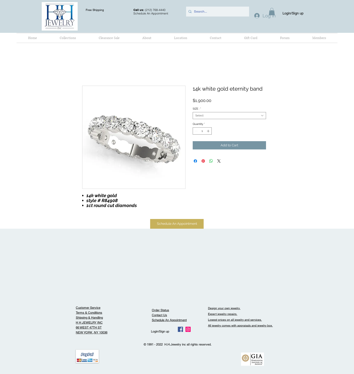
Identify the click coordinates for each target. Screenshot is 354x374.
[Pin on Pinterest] (203, 161)
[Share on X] (218, 161)
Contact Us (159, 315)
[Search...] (217, 12)
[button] (67, 38)
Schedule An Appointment (169, 320)
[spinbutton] (202, 131)
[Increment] (208, 131)
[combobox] (229, 115)
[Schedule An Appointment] (177, 224)
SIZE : (197, 108)
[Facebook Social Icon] (180, 329)
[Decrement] (195, 131)
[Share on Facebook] (195, 161)
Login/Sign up (293, 13)
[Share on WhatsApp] (211, 161)
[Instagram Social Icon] (188, 329)
